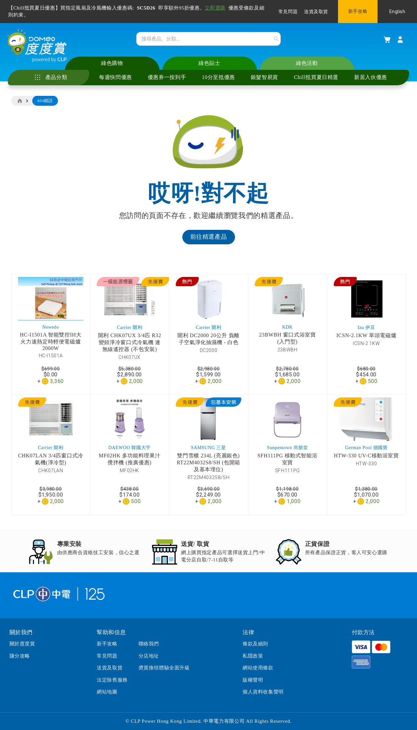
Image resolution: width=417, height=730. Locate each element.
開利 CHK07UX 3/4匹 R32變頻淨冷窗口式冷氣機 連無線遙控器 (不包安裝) (129, 343)
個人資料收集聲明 (263, 691)
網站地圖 (107, 691)
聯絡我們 (149, 644)
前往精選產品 (208, 237)
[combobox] (208, 39)
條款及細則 (255, 644)
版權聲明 (253, 680)
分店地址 (149, 656)
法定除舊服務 (112, 680)
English (397, 11)
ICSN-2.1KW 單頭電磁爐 (366, 336)
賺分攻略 (20, 656)
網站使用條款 (258, 667)
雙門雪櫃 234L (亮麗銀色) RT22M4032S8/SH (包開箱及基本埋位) (208, 463)
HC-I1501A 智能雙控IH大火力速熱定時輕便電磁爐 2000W (50, 342)
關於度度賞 (22, 644)
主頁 (19, 101)
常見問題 (288, 11)
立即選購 (215, 8)
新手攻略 (357, 11)
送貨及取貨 (316, 11)
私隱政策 (253, 656)
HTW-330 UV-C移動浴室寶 (366, 456)
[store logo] (38, 46)
